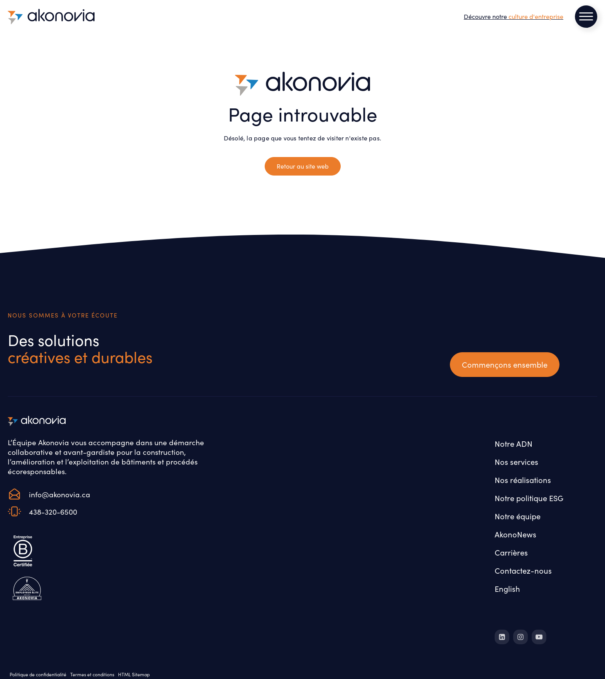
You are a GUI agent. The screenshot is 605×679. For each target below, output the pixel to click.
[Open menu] (586, 16)
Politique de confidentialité (38, 674)
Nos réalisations (523, 480)
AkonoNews (515, 534)
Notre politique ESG (529, 498)
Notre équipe (518, 516)
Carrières (511, 552)
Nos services (516, 461)
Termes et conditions (92, 674)
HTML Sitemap (134, 674)
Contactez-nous (523, 570)
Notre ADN (513, 443)
